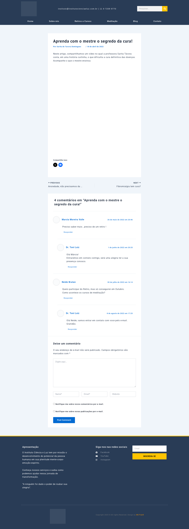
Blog (135, 21)
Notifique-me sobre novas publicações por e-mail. (79, 411)
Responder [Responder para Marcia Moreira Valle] (68, 232)
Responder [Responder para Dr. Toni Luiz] (72, 267)
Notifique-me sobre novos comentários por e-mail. (80, 404)
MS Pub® (140, 515)
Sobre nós (54, 21)
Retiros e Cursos (83, 21)
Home (30, 21)
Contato (157, 21)
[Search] (164, 8)
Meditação (112, 21)
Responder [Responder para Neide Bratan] (68, 298)
